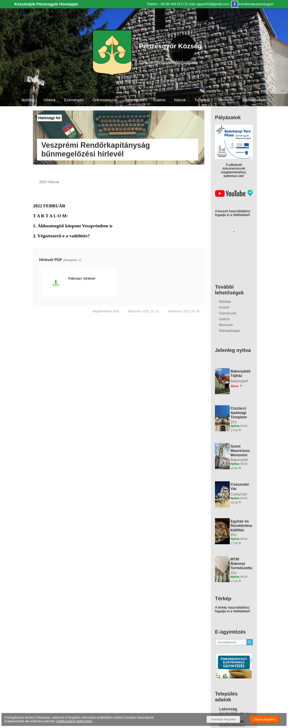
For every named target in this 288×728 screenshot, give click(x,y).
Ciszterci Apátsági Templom (239, 412)
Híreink (50, 100)
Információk (135, 100)
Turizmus (202, 100)
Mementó (226, 100)
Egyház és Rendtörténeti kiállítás (243, 525)
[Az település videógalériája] (234, 196)
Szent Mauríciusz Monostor (240, 450)
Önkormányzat (104, 100)
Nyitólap (28, 100)
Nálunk (180, 100)
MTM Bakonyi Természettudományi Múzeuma (249, 565)
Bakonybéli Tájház (241, 373)
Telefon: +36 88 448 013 (164, 4)
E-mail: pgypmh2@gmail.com (207, 4)
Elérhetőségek (255, 100)
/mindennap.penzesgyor (252, 4)
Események (74, 100)
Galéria (159, 100)
